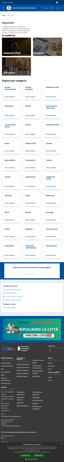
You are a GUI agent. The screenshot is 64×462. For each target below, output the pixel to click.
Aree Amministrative (7, 366)
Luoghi (50, 377)
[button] (32, 459)
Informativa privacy (37, 400)
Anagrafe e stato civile (23, 364)
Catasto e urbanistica (23, 373)
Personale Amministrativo (5, 379)
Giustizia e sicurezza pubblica (38, 361)
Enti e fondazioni (5, 372)
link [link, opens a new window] (48, 452)
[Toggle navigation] (3, 8)
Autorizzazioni (36, 376)
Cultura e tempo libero (23, 367)
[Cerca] (61, 8)
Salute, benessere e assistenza (37, 372)
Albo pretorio (36, 397)
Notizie (50, 363)
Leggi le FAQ (20, 403)
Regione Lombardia (7, 2)
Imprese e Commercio (23, 370)
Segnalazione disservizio (20, 398)
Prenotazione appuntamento (21, 393)
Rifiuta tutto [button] (39, 455)
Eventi (50, 380)
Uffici (2, 369)
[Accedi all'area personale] (57, 2)
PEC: (2, 432)
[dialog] (32, 452)
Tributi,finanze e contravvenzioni (37, 366)
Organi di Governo (6, 363)
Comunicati (51, 366)
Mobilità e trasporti (22, 376)
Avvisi (49, 369)
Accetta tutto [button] (25, 455)
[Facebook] (50, 8)
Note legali (35, 403)
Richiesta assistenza (22, 406)
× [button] (62, 444)
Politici (3, 375)
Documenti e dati (6, 383)
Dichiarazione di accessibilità (36, 407)
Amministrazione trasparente (37, 393)
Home (3, 15)
